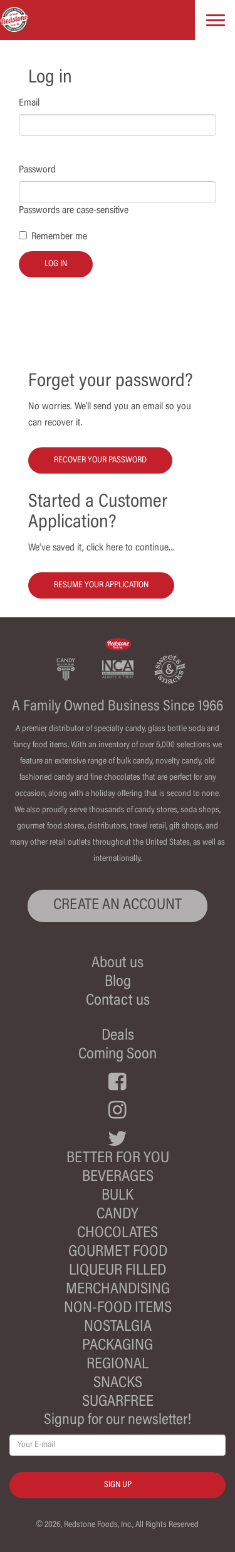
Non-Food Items (118, 1308)
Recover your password (100, 460)
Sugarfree (118, 1402)
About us (117, 964)
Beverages (118, 1177)
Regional (117, 1365)
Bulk (117, 1196)
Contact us (118, 1001)
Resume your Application (101, 585)
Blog (118, 982)
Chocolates (117, 1233)
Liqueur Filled (117, 1271)
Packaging (117, 1346)
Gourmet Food (117, 1252)
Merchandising (118, 1290)
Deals (118, 1036)
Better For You (117, 1158)
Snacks (117, 1383)
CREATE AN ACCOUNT (117, 905)
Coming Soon (117, 1055)
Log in (55, 264)
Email (29, 103)
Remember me (59, 237)
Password (37, 170)
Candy (117, 1215)
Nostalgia (118, 1327)
